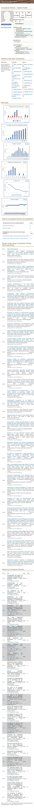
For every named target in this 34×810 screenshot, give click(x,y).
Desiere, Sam (17, 98)
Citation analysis (15, 581)
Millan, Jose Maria (18, 64)
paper (21, 263)
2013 (3, 620)
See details (28, 28)
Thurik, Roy (27, 71)
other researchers (27, 34)
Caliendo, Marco (17, 71)
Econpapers (14, 263)
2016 (3, 786)
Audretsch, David (28, 94)
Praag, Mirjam (28, 74)
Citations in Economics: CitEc (9, 1)
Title (8, 573)
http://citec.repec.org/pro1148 (21, 47)
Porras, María (17, 89)
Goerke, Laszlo (17, 78)
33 (28, 35)
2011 (3, 746)
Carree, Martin (28, 89)
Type (24, 573)
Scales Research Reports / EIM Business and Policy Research (16, 236)
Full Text (9, 581)
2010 (3, 600)
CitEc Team (20, 804)
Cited (29, 573)
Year (4, 249)
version (20, 614)
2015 (3, 797)
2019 (3, 578)
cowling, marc (28, 91)
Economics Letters (7, 228)
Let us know (27, 53)
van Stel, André (17, 68)
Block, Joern (27, 80)
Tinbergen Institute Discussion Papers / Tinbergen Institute (15, 238)
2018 (3, 665)
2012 (3, 753)
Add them (27, 51)
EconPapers (17, 41)
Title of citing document (13, 249)
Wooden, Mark (17, 92)
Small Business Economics (8, 225)
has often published (19, 32)
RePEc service (8, 803)
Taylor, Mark (27, 83)
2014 (3, 592)
